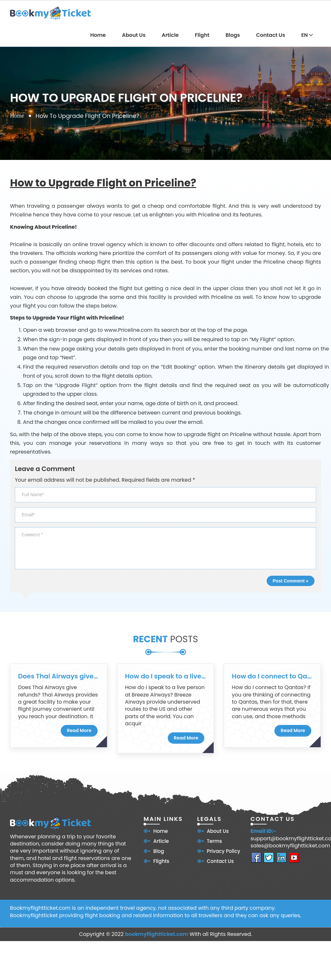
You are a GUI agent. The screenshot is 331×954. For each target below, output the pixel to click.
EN (307, 35)
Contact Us (270, 35)
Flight (202, 35)
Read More (79, 730)
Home (98, 35)
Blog (158, 851)
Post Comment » (290, 580)
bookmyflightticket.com (156, 934)
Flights (161, 861)
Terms (214, 841)
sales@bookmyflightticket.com (290, 845)
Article (170, 35)
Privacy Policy (223, 851)
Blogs (233, 35)
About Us (133, 35)
